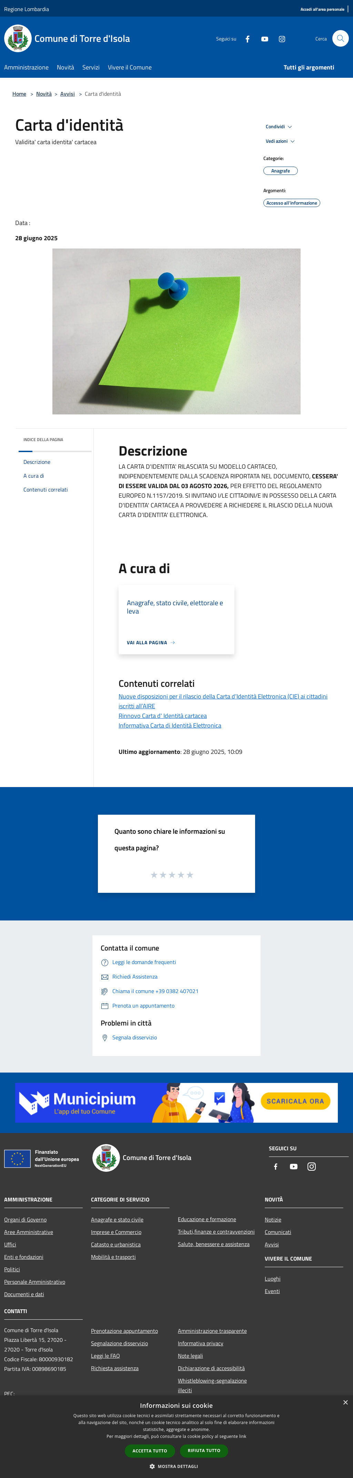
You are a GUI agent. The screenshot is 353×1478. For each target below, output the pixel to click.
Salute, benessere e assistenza (214, 1244)
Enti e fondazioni (23, 1257)
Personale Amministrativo (34, 1282)
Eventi (272, 1291)
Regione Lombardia (26, 9)
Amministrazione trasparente (212, 1331)
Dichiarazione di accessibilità (211, 1368)
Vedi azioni (281, 141)
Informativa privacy (200, 1343)
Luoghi (273, 1278)
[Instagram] (279, 38)
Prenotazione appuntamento (124, 1331)
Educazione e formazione (207, 1219)
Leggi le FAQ (105, 1355)
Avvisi (67, 94)
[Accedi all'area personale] (322, 9)
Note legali (190, 1355)
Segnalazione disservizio (119, 1343)
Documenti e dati (24, 1294)
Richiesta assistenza (115, 1368)
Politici (12, 1269)
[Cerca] (340, 38)
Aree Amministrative (28, 1232)
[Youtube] (262, 38)
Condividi (280, 127)
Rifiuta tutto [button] (204, 1450)
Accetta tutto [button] (150, 1451)
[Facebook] (245, 38)
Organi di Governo (25, 1219)
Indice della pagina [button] (43, 439)
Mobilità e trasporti (113, 1257)
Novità (44, 94)
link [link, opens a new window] (242, 1436)
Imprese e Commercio (116, 1232)
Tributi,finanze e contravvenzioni (216, 1231)
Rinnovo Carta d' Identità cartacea (163, 715)
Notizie (273, 1219)
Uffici (10, 1244)
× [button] (345, 1402)
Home (19, 94)
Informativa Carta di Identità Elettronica (170, 725)
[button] (176, 1466)
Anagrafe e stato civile (117, 1219)
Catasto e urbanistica (116, 1244)
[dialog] (176, 1436)
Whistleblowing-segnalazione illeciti (212, 1385)
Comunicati (278, 1232)
